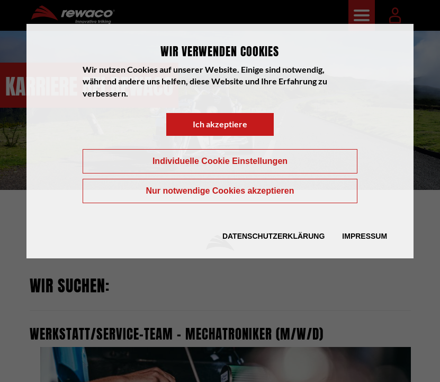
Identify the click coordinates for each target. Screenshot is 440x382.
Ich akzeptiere (220, 124)
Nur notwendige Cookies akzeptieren (220, 190)
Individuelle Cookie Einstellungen (220, 161)
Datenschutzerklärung (273, 236)
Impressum (364, 236)
